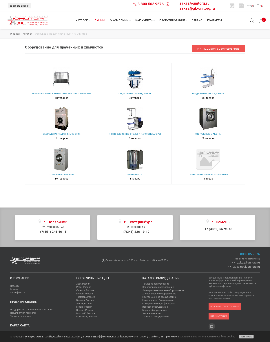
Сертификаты (17, 292)
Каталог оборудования (160, 278)
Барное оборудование (154, 310)
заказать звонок (19, 5)
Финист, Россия (85, 290)
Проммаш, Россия (86, 316)
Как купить (143, 20)
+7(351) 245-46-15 (53, 231)
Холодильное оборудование (158, 287)
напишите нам (218, 316)
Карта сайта (20, 325)
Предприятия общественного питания (31, 309)
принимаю (246, 336)
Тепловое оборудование (155, 283)
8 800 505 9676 (151, 4)
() (250, 6)
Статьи (14, 289)
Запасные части (151, 313)
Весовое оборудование (155, 306)
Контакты (214, 20)
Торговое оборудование (155, 316)
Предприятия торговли (23, 312)
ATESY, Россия (84, 303)
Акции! (100, 20)
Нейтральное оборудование (158, 300)
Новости (14, 286)
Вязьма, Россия (85, 300)
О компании (119, 20)
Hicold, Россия (84, 306)
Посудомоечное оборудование (159, 297)
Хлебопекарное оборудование (159, 293)
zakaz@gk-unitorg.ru (197, 8)
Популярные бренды (92, 278)
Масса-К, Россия (85, 313)
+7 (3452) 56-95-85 (219, 229)
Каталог (82, 20)
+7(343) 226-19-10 (135, 231)
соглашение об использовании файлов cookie (207, 336)
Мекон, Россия (84, 293)
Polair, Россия (83, 287)
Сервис (197, 20)
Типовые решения (20, 316)
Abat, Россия (83, 283)
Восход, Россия (84, 310)
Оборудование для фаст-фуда (158, 303)
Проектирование (172, 20)
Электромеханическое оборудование (163, 290)
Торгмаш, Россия (85, 297)
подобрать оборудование (218, 49)
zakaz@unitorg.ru (194, 3)
